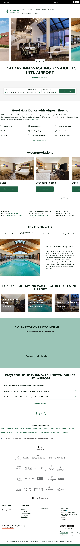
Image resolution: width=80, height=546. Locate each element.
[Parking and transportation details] (40, 216)
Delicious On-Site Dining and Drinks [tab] (28, 233)
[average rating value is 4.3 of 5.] (37, 78)
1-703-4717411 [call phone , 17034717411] (14, 213)
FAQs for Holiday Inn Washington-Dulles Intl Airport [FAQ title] (40, 376)
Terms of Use (64, 508)
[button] (9, 189)
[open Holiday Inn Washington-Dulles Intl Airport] (38, 439)
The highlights (40, 226)
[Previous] (37, 61)
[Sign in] (76, 2)
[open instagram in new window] (39, 413)
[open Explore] (8, 439)
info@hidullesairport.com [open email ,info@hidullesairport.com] (13, 215)
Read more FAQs (40, 403)
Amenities (37, 9)
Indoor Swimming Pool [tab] (7, 234)
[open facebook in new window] (35, 413)
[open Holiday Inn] (17, 439)
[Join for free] (67, 2)
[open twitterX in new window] (44, 413)
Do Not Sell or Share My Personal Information (69, 515)
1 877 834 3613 (20, 527)
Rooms (30, 9)
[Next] (43, 61)
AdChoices (64, 510)
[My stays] (57, 2)
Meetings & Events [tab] (46, 234)
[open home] (2, 438)
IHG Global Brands (26, 513)
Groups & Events (26, 13)
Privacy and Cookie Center (68, 512)
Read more (35, 119)
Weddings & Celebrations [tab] (68, 234)
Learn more (64, 533)
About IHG (23, 509)
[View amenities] (35, 307)
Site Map (63, 517)
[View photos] (61, 307)
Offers (24, 9)
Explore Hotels (45, 508)
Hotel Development (26, 515)
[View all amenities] (40, 141)
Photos (36, 13)
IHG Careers (24, 511)
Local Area (51, 9)
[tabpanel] (40, 257)
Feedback (63, 519)
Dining (44, 9)
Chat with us (7, 2)
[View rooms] (7, 307)
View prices (67, 91)
